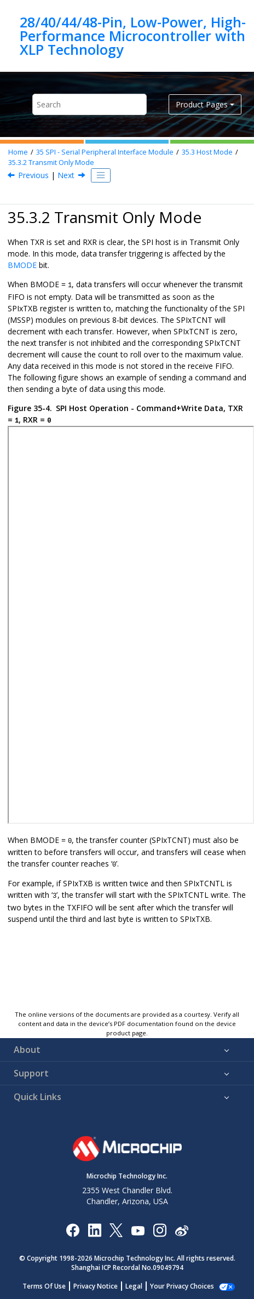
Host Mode (207, 152)
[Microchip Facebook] (72, 1229)
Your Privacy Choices (182, 1286)
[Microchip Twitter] (116, 1229)
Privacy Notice (95, 1286)
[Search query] (89, 104)
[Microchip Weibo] (181, 1229)
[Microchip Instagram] (159, 1229)
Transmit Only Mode (51, 162)
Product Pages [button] (202, 104)
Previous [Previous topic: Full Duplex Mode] (33, 175)
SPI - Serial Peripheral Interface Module (105, 152)
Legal (133, 1286)
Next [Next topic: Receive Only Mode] (65, 175)
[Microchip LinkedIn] (94, 1229)
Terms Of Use (44, 1286)
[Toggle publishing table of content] (101, 175)
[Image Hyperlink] (138, 1229)
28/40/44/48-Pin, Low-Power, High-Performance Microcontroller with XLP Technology (133, 36)
